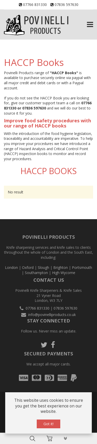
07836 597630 (66, 4)
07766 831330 (35, 4)
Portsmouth (82, 267)
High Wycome (63, 272)
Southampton (36, 272)
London (11, 267)
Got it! (48, 424)
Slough (43, 267)
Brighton (60, 267)
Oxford (28, 267)
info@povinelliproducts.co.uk (52, 314)
